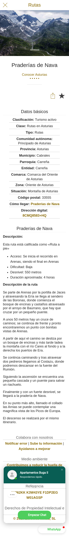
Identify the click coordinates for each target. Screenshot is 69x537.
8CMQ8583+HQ (35, 215)
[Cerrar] (5, 5)
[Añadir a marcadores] (61, 95)
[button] (62, 469)
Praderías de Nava (45, 204)
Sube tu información (46, 443)
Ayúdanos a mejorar (34, 449)
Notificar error (16, 443)
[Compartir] (52, 95)
